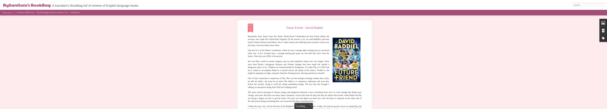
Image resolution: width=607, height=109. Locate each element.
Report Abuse (329, 107)
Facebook (75, 12)
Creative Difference (25, 12)
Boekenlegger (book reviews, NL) (52, 12)
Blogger (320, 107)
